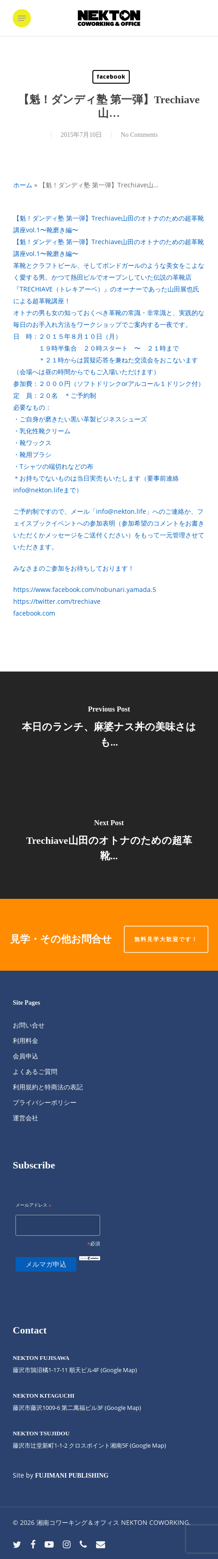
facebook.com (34, 613)
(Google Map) (123, 1408)
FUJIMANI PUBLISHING (71, 1475)
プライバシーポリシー (44, 1102)
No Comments (139, 134)
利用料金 (25, 1040)
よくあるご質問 (35, 1071)
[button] (22, 18)
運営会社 (25, 1117)
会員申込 (25, 1056)
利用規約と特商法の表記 (48, 1087)
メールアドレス (33, 1205)
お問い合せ (29, 1025)
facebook (111, 77)
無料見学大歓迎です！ (166, 939)
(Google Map (118, 1370)
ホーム (22, 184)
